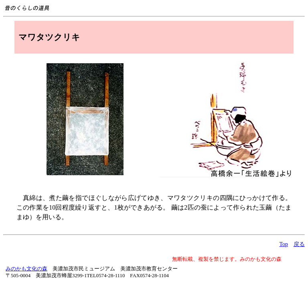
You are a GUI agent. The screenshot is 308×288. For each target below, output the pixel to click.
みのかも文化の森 (26, 269)
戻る (299, 244)
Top (283, 244)
